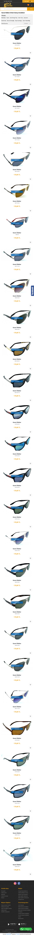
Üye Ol (32, 1)
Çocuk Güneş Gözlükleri (23, 915)
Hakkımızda (3, 892)
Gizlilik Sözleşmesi (5, 911)
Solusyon (20, 911)
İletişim (2, 897)
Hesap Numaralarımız (23, 891)
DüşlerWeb (8, 934)
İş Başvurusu (21, 899)
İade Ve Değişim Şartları (6, 908)
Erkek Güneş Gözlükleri (23, 906)
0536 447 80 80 (8, 1)
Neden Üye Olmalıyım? (23, 894)
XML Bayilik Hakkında (23, 896)
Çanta (19, 916)
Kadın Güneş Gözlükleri (23, 908)
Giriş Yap (26, 1)
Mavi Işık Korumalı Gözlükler (24, 910)
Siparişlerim (1, 1)
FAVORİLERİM (28, 5)
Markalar (3, 894)
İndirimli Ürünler (4, 896)
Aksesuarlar (21, 918)
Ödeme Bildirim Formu (23, 892)
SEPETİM (31, 5)
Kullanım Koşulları (5, 906)
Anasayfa (3, 891)
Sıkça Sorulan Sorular (6, 905)
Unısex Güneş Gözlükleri (23, 913)
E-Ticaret (17, 934)
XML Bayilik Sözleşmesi (23, 897)
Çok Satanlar (21, 905)
